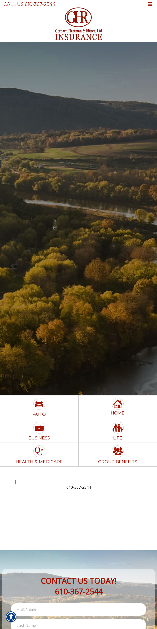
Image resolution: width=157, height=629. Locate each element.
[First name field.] (78, 609)
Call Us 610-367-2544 (30, 4)
